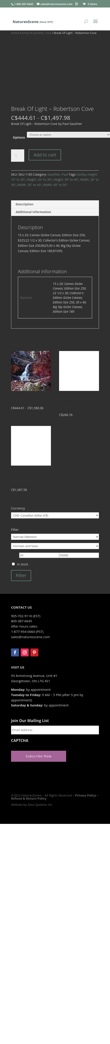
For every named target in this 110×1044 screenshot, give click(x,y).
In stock (22, 564)
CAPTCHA (19, 740)
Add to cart (45, 155)
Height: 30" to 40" (65, 179)
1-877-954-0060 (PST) (27, 631)
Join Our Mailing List (30, 720)
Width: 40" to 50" (55, 185)
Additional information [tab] (33, 212)
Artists (26, 33)
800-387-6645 (21, 621)
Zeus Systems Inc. (40, 805)
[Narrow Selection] (55, 537)
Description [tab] (25, 204)
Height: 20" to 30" (39, 179)
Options (19, 137)
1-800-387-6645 (23, 4)
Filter (21, 575)
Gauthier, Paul (41, 33)
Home (15, 33)
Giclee (81, 174)
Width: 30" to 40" (29, 185)
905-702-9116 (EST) (25, 616)
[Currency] (55, 515)
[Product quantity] (17, 155)
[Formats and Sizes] (55, 546)
